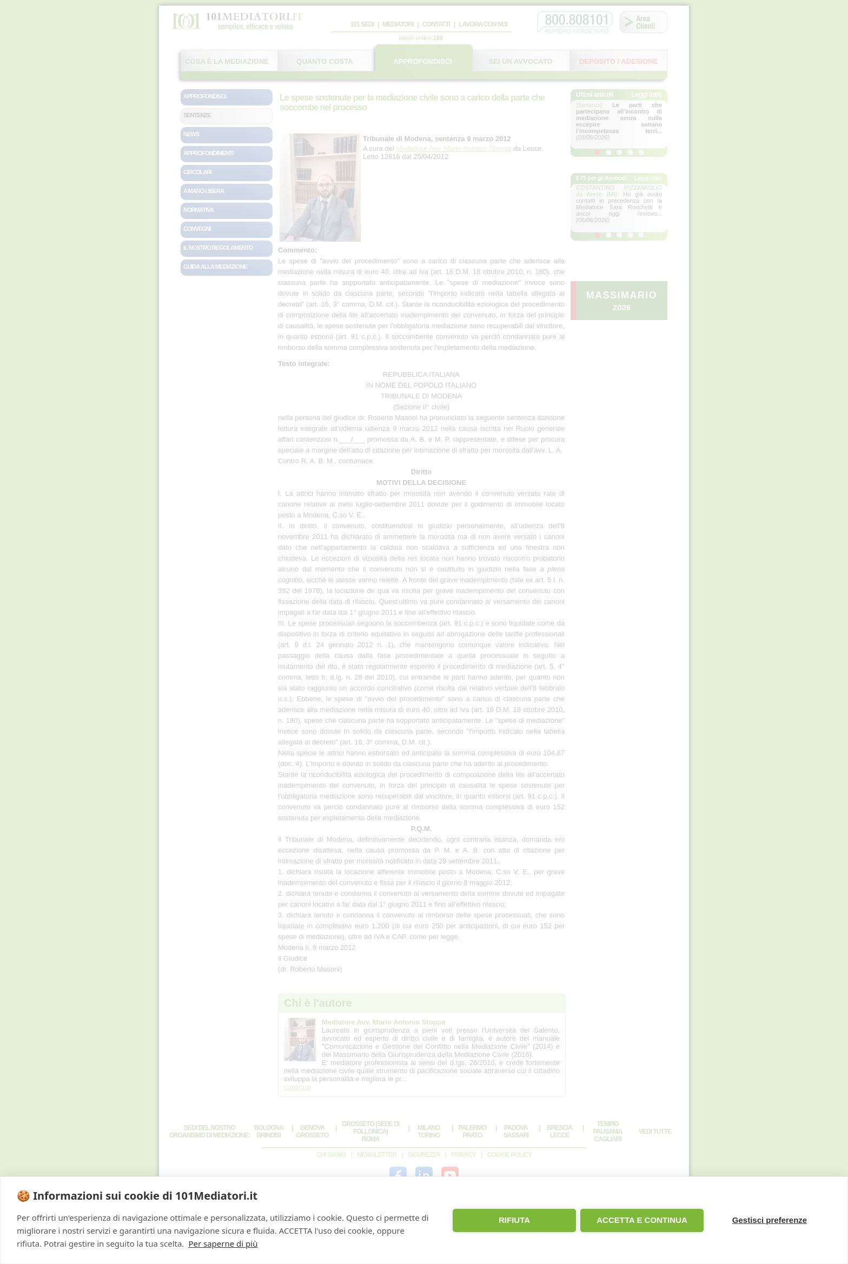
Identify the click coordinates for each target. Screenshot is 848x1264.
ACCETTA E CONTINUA (642, 1220)
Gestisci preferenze (769, 1220)
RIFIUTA (514, 1220)
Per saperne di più (222, 1243)
